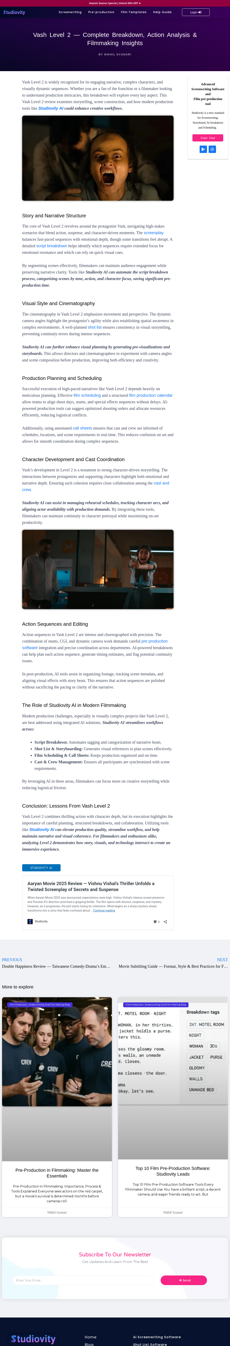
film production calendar (151, 395)
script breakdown (51, 246)
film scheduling (87, 395)
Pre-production (101, 12)
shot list (95, 327)
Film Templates (134, 12)
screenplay (154, 232)
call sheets (82, 428)
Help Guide (162, 12)
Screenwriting (70, 12)
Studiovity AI (50, 108)
